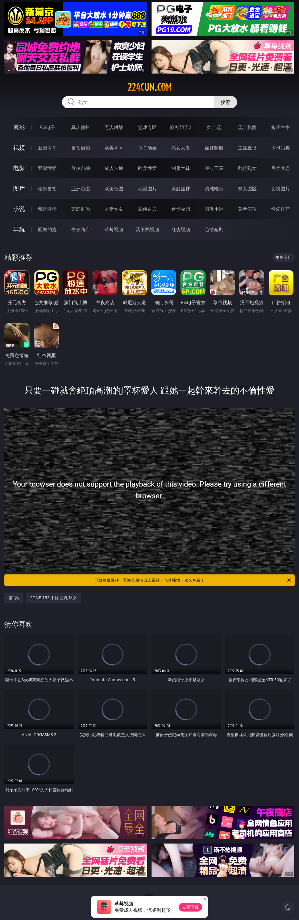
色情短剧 (214, 229)
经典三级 (214, 168)
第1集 (13, 597)
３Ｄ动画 (147, 147)
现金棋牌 (247, 127)
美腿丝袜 (180, 188)
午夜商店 (80, 229)
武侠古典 (147, 209)
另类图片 (280, 188)
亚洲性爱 (47, 168)
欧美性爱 (147, 168)
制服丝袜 (180, 168)
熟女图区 (247, 188)
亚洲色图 (80, 188)
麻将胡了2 (180, 127)
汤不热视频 (147, 229)
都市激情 (47, 209)
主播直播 (247, 147)
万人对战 (114, 127)
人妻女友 (114, 209)
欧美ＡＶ (114, 147)
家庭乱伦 (80, 209)
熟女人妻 (180, 147)
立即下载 (190, 907)
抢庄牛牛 (280, 127)
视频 (19, 147)
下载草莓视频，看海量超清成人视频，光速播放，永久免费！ (193, 580)
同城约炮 (47, 229)
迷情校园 (180, 209)
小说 (19, 209)
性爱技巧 (280, 209)
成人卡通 (114, 168)
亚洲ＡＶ (47, 147)
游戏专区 (147, 127)
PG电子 (47, 127)
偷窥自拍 (47, 188)
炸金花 (214, 127)
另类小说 (214, 209)
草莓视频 (114, 229)
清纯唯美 (214, 188)
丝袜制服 (214, 147)
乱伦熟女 (247, 168)
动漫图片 (147, 188)
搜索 (225, 102)
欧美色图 (114, 188)
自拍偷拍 (80, 147)
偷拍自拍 (80, 168)
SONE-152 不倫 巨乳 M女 (53, 597)
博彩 (19, 127)
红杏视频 (180, 229)
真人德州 (80, 127)
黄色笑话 (247, 209)
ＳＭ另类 (280, 147)
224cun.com (149, 87)
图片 (19, 188)
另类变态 (280, 168)
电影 (19, 168)
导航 (19, 229)
